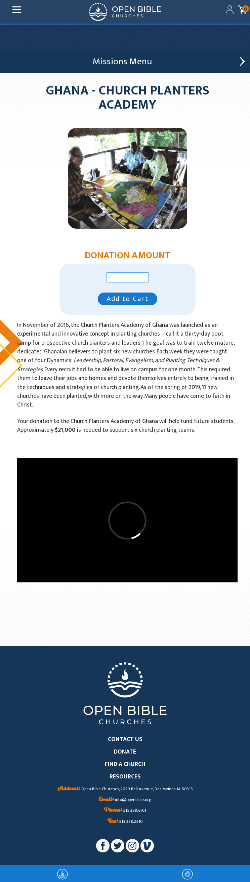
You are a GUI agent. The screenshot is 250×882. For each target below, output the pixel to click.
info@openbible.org (125, 800)
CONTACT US (125, 739)
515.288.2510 (125, 821)
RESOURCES (125, 776)
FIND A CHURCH (125, 764)
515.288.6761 (125, 810)
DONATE (125, 752)
